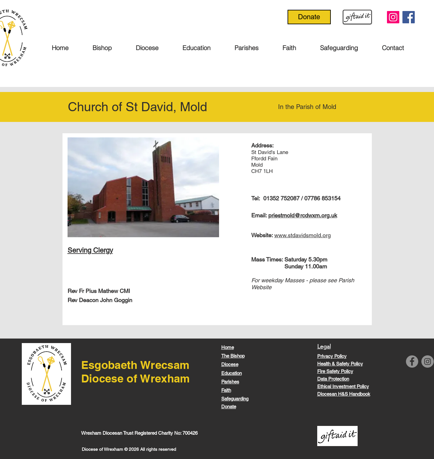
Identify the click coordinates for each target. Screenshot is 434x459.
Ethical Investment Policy (343, 386)
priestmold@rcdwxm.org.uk (302, 215)
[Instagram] (393, 17)
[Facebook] (408, 17)
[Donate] (309, 17)
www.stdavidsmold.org (302, 235)
